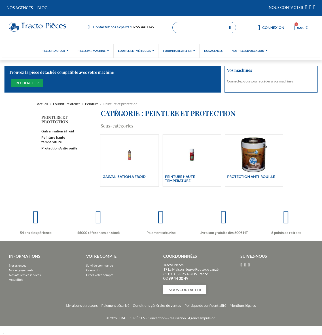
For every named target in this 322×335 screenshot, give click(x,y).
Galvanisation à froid (57, 131)
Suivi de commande (99, 265)
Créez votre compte (99, 275)
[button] (184, 289)
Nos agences (17, 265)
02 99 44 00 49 (142, 27)
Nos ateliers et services (25, 275)
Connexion (93, 270)
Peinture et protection (54, 119)
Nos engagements (21, 270)
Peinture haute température (53, 139)
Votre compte (101, 256)
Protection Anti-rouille (59, 148)
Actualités (16, 279)
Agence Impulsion (202, 318)
